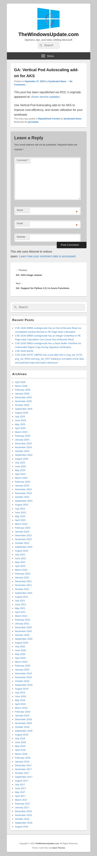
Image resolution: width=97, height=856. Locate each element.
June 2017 (20, 788)
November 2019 (23, 677)
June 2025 (20, 420)
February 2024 (22, 481)
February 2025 (22, 435)
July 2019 (20, 692)
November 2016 (23, 815)
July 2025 (20, 416)
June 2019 (20, 696)
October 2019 (22, 681)
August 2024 (21, 458)
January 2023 (22, 531)
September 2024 (23, 455)
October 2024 (22, 451)
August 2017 (21, 780)
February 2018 (22, 757)
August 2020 (21, 642)
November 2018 (23, 723)
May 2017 (20, 792)
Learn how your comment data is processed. (47, 256)
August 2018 (21, 734)
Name (20, 210)
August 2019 (21, 688)
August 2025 (21, 412)
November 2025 (23, 401)
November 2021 (23, 585)
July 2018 (20, 738)
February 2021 (22, 619)
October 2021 (22, 589)
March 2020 (21, 661)
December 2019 (23, 673)
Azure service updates (45, 96)
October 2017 (22, 773)
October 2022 (22, 543)
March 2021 (21, 616)
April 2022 (20, 566)
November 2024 (23, 447)
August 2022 (21, 550)
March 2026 (21, 386)
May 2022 (20, 562)
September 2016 (23, 822)
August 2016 (21, 826)
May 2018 (20, 746)
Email (20, 223)
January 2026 (22, 393)
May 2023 (20, 516)
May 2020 (20, 654)
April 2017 (20, 796)
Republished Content (49, 118)
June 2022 (20, 558)
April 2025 (20, 428)
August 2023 (21, 504)
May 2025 (20, 424)
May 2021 (20, 608)
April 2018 (20, 750)
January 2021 (22, 623)
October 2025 (22, 405)
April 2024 (20, 474)
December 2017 (23, 765)
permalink (33, 122)
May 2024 (20, 470)
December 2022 (23, 535)
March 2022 (21, 569)
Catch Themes (58, 848)
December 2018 (23, 719)
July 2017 (20, 784)
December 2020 (23, 627)
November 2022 (23, 539)
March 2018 (21, 754)
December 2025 (23, 397)
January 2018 (22, 761)
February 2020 (22, 665)
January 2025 (22, 439)
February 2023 (22, 527)
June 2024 (20, 466)
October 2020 (22, 635)
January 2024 (22, 485)
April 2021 (20, 612)
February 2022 (22, 573)
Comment (23, 160)
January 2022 (22, 577)
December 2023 (23, 489)
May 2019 (20, 700)
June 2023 (20, 512)
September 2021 (23, 593)
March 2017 (21, 799)
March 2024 (21, 478)
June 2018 (20, 742)
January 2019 (22, 715)
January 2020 (22, 669)
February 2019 (22, 711)
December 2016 (23, 811)
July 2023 (20, 508)
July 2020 (20, 646)
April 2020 (20, 658)
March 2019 (21, 708)
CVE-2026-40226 (24, 351)
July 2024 (20, 462)
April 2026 (20, 382)
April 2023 (20, 520)
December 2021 (23, 581)
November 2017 (23, 769)
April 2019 (20, 704)
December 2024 (23, 443)
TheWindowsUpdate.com (48, 34)
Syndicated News (57, 81)
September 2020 (23, 638)
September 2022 (23, 547)
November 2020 (23, 631)
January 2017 (22, 807)
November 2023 (23, 493)
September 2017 (23, 777)
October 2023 (22, 497)
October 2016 (22, 819)
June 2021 (20, 604)
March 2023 (21, 524)
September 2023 (23, 500)
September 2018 (23, 730)
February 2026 (22, 389)
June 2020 (20, 650)
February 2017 (22, 803)
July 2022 (20, 554)
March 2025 (21, 432)
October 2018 (22, 727)
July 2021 (20, 600)
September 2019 (23, 685)
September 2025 (23, 409)
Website (21, 236)
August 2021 (21, 596)
